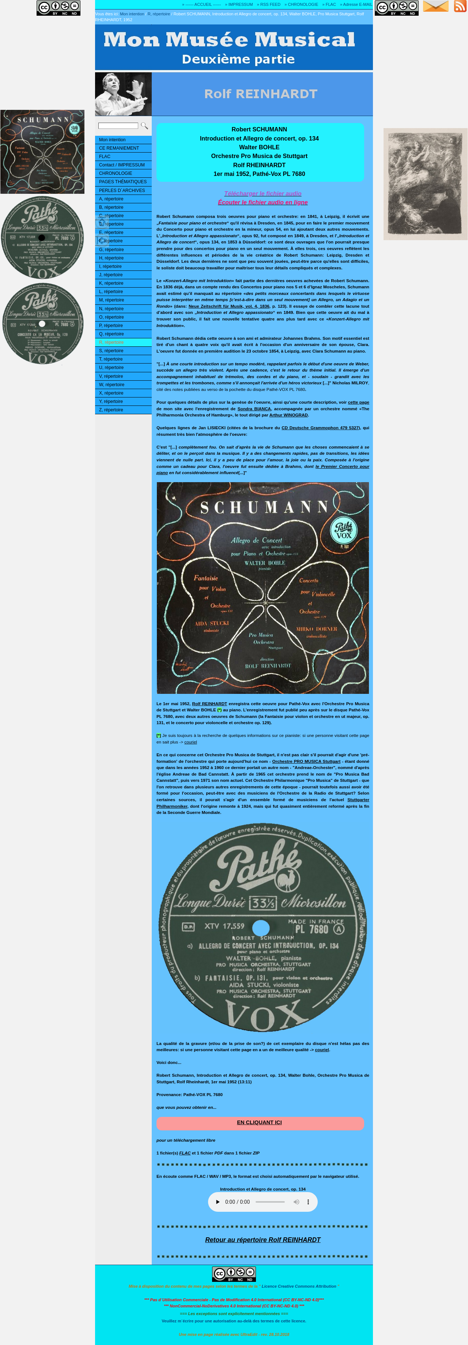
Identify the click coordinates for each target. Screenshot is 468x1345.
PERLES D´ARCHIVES (122, 190)
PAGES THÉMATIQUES (123, 181)
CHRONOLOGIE (115, 173)
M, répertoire (111, 300)
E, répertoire (111, 232)
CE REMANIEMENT (119, 148)
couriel (190, 741)
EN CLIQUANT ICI (259, 1122)
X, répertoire (111, 393)
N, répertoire (111, 308)
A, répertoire (111, 198)
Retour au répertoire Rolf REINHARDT (263, 1240)
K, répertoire (111, 283)
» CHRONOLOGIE (301, 4)
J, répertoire (110, 274)
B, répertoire (111, 207)
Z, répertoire (111, 409)
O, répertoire (111, 317)
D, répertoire (111, 224)
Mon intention (132, 14)
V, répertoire (111, 376)
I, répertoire (110, 266)
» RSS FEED (268, 4)
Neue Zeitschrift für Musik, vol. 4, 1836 (229, 306)
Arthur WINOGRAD (288, 414)
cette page (358, 402)
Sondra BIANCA (254, 408)
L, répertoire (111, 291)
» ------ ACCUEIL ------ (201, 4)
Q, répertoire (111, 334)
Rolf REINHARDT (209, 703)
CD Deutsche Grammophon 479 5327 (320, 427)
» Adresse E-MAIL (356, 4)
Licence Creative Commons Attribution (299, 1286)
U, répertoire (111, 367)
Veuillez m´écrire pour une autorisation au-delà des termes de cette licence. (234, 1321)
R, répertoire (159, 14)
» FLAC (329, 4)
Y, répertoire (111, 401)
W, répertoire (111, 384)
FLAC (104, 156)
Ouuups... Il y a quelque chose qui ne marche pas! (263, 1202)
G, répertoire (111, 249)
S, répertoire (111, 350)
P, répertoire (111, 325)
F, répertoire (110, 240)
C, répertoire (111, 215)
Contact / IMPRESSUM (122, 165)
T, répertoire (110, 359)
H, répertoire (111, 258)
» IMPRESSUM (239, 4)
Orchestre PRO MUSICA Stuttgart (306, 761)
